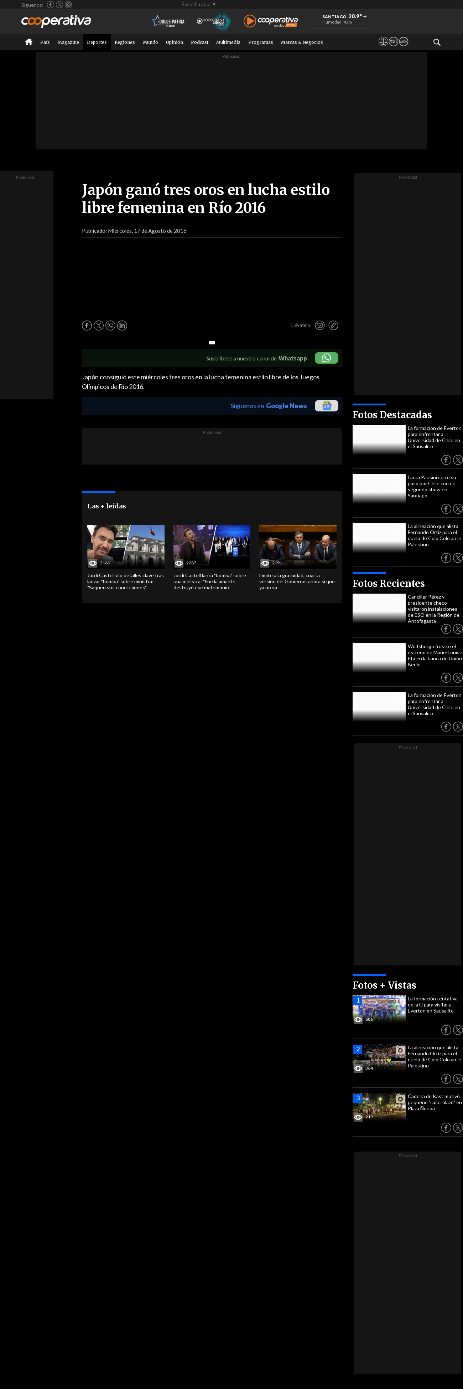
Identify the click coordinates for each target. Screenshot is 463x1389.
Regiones (125, 42)
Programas (260, 42)
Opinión (174, 42)
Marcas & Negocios (302, 42)
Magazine (68, 42)
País (45, 42)
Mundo (150, 42)
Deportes (97, 42)
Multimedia (228, 42)
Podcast (199, 42)
